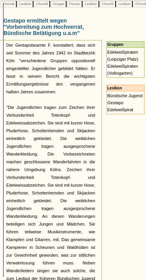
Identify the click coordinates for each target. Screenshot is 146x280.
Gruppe (58, 4)
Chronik (9, 4)
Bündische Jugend (125, 95)
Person (74, 4)
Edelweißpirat (120, 109)
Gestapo (115, 102)
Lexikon (25, 4)
